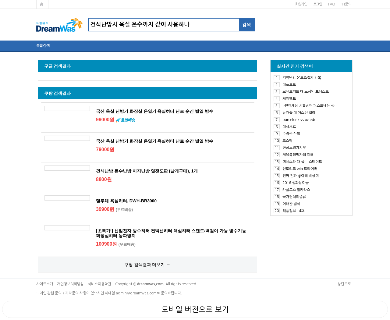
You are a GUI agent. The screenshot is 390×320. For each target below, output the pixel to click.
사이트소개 (44, 284)
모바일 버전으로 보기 (195, 309)
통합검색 (43, 46)
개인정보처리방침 (70, 284)
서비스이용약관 (99, 284)
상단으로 (344, 284)
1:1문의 (346, 4)
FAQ (331, 4)
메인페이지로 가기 (42, 4)
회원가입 (301, 4)
